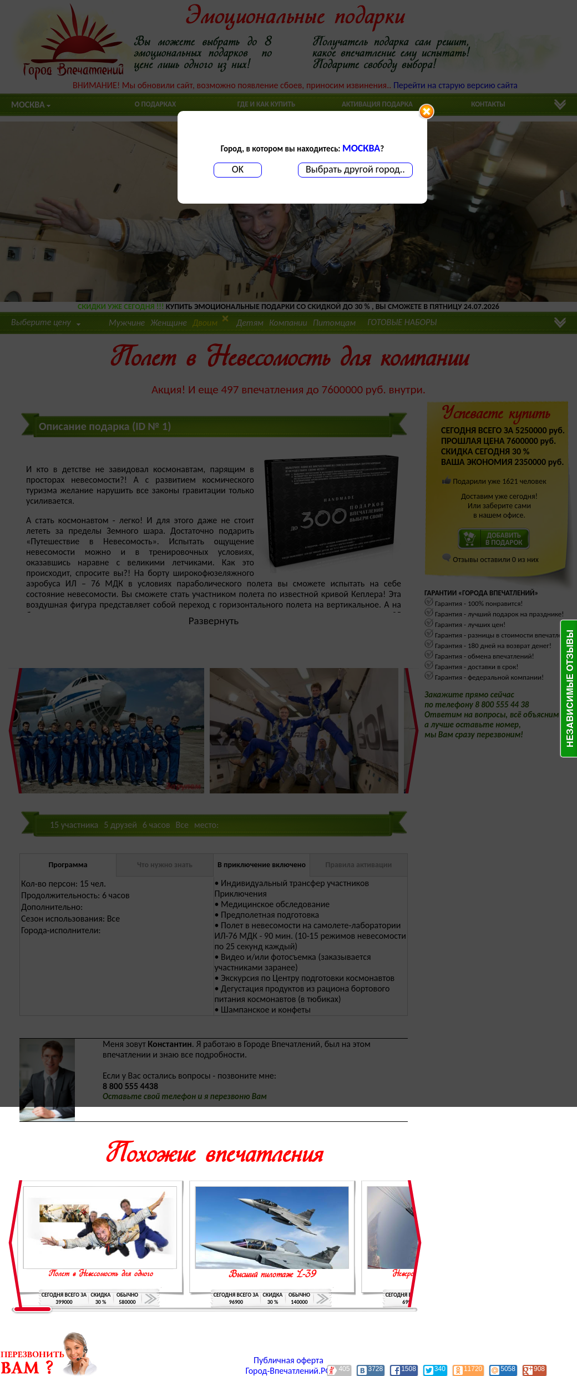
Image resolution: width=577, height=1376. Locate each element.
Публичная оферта (288, 1360)
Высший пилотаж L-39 (272, 1275)
